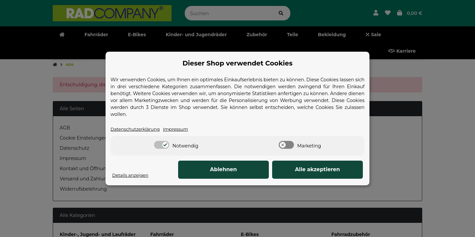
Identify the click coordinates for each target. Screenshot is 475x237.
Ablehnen (260, 170)
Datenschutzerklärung (137, 129)
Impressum (179, 129)
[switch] (161, 145)
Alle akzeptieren (329, 170)
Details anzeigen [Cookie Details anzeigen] (131, 175)
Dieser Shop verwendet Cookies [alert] (237, 63)
